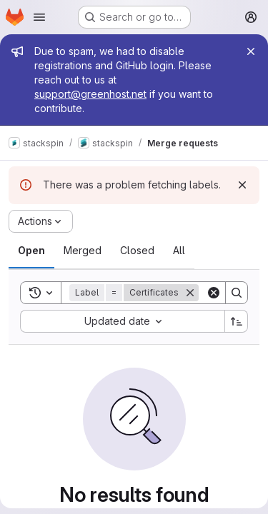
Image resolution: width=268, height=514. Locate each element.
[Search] (236, 292)
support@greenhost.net (90, 94)
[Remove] (190, 292)
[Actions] (41, 221)
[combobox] (122, 321)
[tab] (31, 250)
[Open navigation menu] (39, 17)
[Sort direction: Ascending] (236, 321)
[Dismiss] (242, 184)
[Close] (250, 51)
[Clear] (213, 292)
